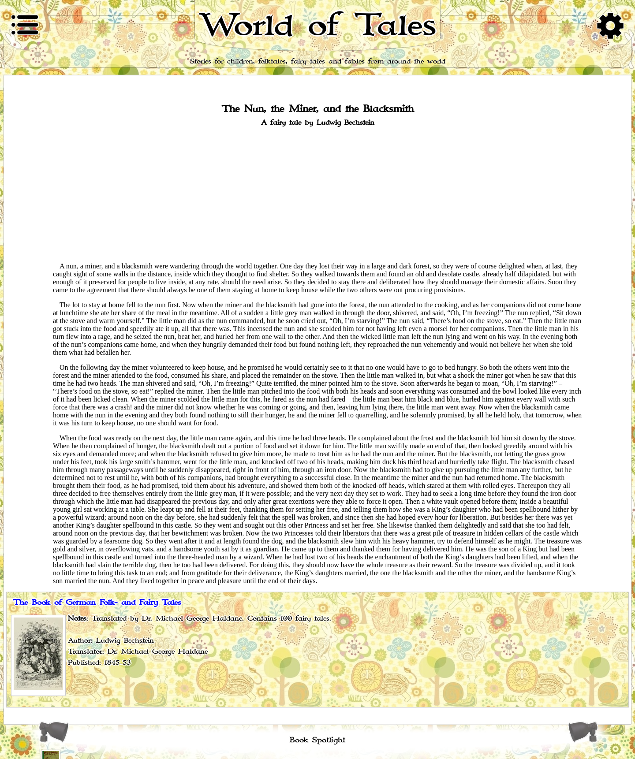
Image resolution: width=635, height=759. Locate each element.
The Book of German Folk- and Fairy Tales (97, 602)
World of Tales (318, 25)
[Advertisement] (317, 193)
